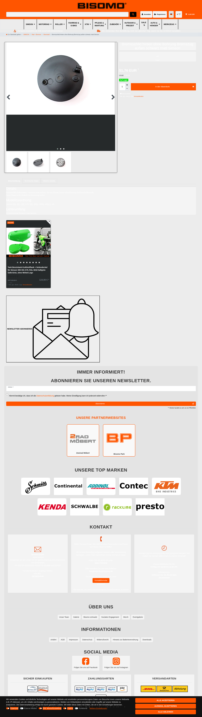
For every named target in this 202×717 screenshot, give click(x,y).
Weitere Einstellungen (98, 708)
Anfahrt (53, 640)
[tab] (14, 181)
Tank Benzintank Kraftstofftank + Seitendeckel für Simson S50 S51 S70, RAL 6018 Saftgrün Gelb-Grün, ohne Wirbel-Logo (27, 270)
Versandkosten (138, 96)
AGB (63, 640)
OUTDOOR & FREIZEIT (130, 24)
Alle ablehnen (165, 712)
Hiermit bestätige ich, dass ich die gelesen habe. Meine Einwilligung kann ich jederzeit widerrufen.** (58, 396)
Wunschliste (125, 94)
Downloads (146, 640)
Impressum (73, 640)
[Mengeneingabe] (122, 86)
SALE (143, 22)
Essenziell (14, 708)
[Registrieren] (160, 14)
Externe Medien (30, 708)
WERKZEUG (169, 24)
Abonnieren (145, 404)
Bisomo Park (119, 440)
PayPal (70, 708)
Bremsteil (46, 34)
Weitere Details (49, 181)
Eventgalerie (138, 617)
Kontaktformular (101, 580)
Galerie (76, 617)
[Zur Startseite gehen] (13, 34)
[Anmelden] (146, 14)
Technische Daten (31, 181)
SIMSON (29, 24)
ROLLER (59, 24)
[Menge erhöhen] (127, 85)
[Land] (171, 14)
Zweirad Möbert (83, 440)
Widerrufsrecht (103, 640)
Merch (125, 617)
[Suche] (133, 14)
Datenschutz (87, 640)
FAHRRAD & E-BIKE (73, 24)
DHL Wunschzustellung (52, 708)
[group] (28, 242)
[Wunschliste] (179, 14)
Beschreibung (14, 181)
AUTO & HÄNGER (154, 24)
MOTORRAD (44, 24)
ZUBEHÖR (114, 24)
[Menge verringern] (127, 88)
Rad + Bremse (36, 34)
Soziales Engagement (110, 617)
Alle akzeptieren (166, 700)
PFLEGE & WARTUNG (99, 24)
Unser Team (64, 617)
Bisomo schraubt (90, 617)
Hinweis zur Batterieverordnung (125, 640)
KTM (87, 24)
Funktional (83, 708)
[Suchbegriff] (67, 14)
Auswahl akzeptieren (165, 706)
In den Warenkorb (174, 87)
